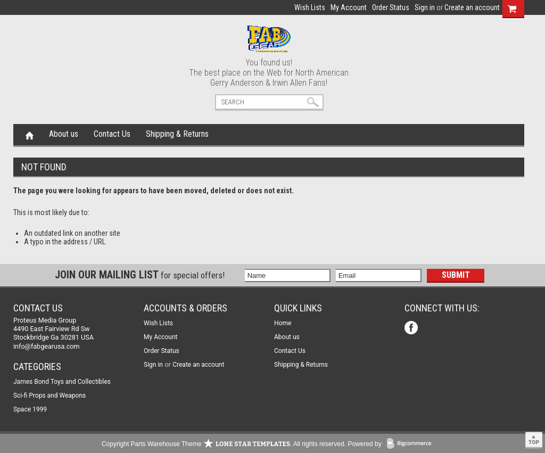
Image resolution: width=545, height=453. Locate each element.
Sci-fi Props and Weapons (49, 395)
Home (30, 135)
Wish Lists (309, 7)
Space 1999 (30, 409)
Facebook (412, 328)
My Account (349, 7)
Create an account (472, 7)
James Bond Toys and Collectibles (62, 381)
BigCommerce (411, 444)
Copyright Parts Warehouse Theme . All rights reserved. (224, 444)
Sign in (425, 7)
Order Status (390, 7)
